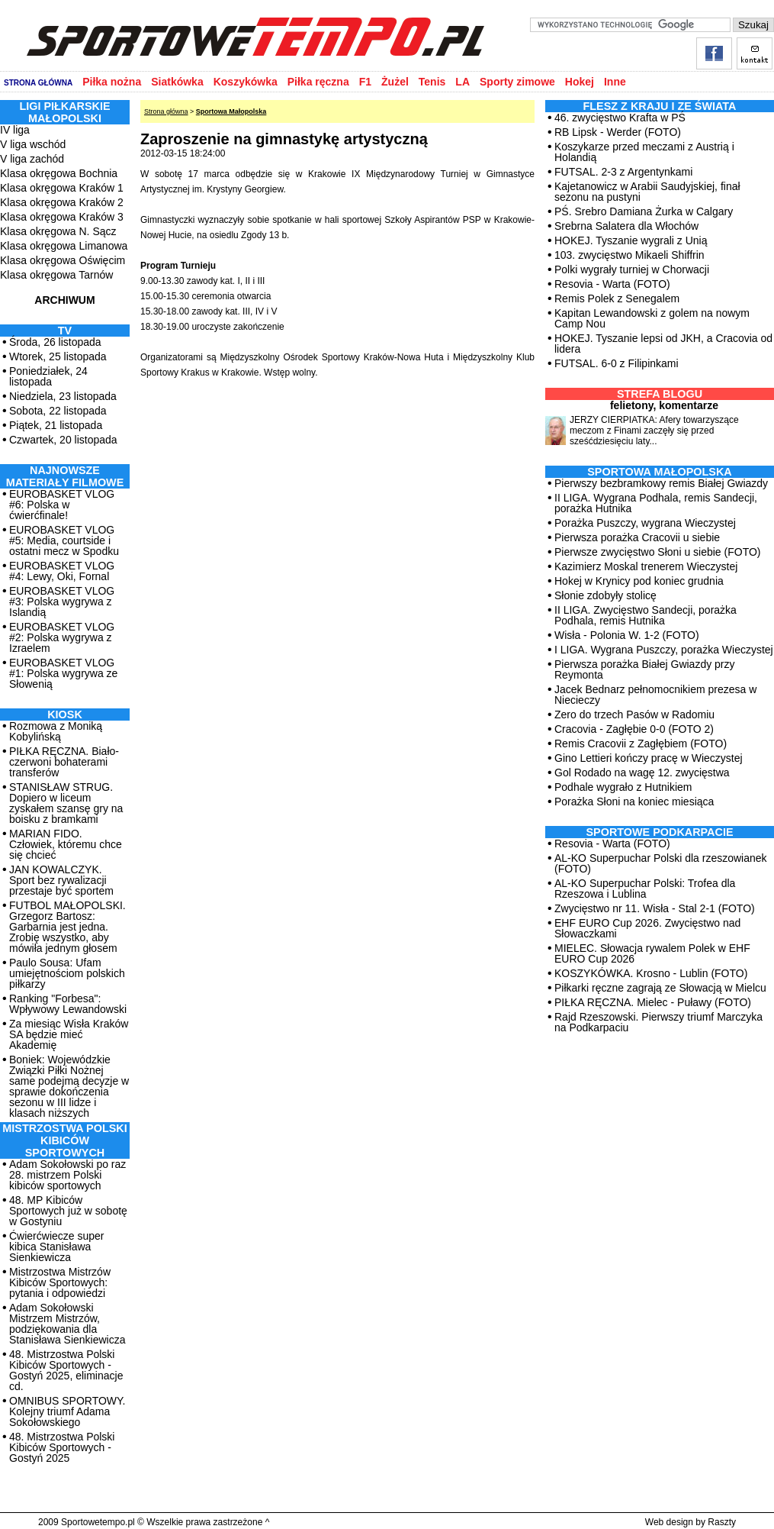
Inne (615, 82)
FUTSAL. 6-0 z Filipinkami (616, 363)
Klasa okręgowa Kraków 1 (62, 188)
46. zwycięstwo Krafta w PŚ (620, 117)
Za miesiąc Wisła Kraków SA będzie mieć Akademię (68, 1034)
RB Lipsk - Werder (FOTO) (617, 132)
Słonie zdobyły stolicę (605, 595)
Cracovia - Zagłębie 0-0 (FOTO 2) (634, 729)
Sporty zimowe (517, 82)
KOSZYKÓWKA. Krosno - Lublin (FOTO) (650, 973)
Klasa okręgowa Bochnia (58, 173)
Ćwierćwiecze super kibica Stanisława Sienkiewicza (56, 1246)
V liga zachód (32, 159)
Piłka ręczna (318, 82)
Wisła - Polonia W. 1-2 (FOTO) (626, 635)
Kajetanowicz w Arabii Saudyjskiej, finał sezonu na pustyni (647, 191)
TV (65, 330)
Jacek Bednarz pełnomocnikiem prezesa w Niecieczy (655, 694)
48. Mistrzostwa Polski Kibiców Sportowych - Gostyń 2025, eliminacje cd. (66, 1370)
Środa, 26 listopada (55, 342)
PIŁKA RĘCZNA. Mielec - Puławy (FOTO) (652, 1002)
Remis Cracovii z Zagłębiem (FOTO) (640, 743)
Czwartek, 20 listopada (63, 440)
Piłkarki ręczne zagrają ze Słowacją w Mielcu (660, 988)
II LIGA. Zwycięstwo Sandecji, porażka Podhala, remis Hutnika (645, 615)
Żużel (395, 82)
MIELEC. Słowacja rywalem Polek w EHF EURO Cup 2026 (652, 953)
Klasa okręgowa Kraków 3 (62, 217)
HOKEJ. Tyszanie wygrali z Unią (630, 240)
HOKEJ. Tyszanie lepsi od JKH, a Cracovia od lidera (663, 343)
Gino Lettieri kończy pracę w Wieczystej (648, 758)
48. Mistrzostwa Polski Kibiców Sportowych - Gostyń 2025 (61, 1447)
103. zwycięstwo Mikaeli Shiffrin (629, 255)
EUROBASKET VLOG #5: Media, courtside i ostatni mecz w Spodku (64, 540)
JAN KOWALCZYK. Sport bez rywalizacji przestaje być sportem (61, 880)
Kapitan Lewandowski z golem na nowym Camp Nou (652, 318)
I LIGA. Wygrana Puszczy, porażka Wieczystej (663, 650)
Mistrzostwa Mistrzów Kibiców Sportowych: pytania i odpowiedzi (60, 1282)
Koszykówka (246, 82)
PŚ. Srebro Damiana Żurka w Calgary (643, 211)
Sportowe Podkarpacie (660, 832)
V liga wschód (33, 144)
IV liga (15, 130)
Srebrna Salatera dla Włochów (626, 226)
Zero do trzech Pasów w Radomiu (634, 714)
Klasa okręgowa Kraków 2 (62, 202)
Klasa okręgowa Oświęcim (62, 260)
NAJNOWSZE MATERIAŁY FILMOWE (65, 476)
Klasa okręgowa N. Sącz (58, 231)
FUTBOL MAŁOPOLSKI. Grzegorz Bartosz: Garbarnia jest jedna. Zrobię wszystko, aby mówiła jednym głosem (67, 926)
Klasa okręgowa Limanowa (63, 246)
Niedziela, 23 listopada (63, 396)
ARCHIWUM (64, 300)
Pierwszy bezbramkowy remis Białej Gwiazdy (661, 483)
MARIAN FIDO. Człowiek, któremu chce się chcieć (65, 844)
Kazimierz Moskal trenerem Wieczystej (645, 566)
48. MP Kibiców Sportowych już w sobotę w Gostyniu (68, 1210)
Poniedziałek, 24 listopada (48, 376)
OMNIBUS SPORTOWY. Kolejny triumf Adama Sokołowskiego (67, 1411)
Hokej (579, 82)
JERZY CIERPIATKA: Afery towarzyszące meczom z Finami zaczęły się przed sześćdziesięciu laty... (654, 431)
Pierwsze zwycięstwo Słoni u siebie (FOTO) (657, 552)
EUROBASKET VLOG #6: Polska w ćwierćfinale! (61, 504)
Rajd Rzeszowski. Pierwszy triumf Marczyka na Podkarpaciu (658, 1022)
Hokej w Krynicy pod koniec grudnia (639, 581)
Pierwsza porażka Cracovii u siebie (637, 537)
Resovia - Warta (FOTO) (612, 284)
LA (462, 82)
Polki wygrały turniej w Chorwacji (631, 269)
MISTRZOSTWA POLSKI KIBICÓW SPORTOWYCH (64, 1140)
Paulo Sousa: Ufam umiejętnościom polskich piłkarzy (67, 973)
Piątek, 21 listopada (55, 425)
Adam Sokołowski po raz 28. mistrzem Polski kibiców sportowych (67, 1175)
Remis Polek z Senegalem (616, 298)
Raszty (722, 1522)
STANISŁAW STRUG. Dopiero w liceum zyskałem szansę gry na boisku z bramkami (66, 803)
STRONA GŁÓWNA (38, 83)
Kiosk (64, 714)
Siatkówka (177, 82)
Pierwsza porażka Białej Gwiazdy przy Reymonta (644, 669)
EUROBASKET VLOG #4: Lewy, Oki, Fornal (61, 571)
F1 (365, 82)
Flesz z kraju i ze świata (660, 106)
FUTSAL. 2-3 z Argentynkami (623, 172)
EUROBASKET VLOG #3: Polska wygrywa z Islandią (61, 601)
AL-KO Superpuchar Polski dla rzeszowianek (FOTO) (660, 863)
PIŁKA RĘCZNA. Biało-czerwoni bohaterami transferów (64, 762)
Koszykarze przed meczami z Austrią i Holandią (644, 151)
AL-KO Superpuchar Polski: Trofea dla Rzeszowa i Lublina (644, 888)
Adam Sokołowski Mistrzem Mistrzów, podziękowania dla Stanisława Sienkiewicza (67, 1324)
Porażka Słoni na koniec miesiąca (634, 801)
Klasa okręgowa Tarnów (56, 275)
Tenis (432, 82)
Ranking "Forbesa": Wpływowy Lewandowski (68, 1003)
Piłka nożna (111, 82)
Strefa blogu (659, 394)
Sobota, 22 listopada (58, 411)
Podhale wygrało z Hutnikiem (623, 787)
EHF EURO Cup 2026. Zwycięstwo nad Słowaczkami (647, 928)
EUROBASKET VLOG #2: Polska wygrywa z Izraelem (61, 637)
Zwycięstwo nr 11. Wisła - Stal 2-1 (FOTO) (654, 908)
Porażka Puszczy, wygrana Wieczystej (645, 523)
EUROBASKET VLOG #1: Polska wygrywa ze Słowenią (63, 673)
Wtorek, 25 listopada (58, 356)
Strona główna (166, 111)
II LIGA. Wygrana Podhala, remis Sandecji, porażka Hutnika (655, 503)
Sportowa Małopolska (231, 111)
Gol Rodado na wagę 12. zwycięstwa (642, 772)
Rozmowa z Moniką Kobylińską (55, 731)
